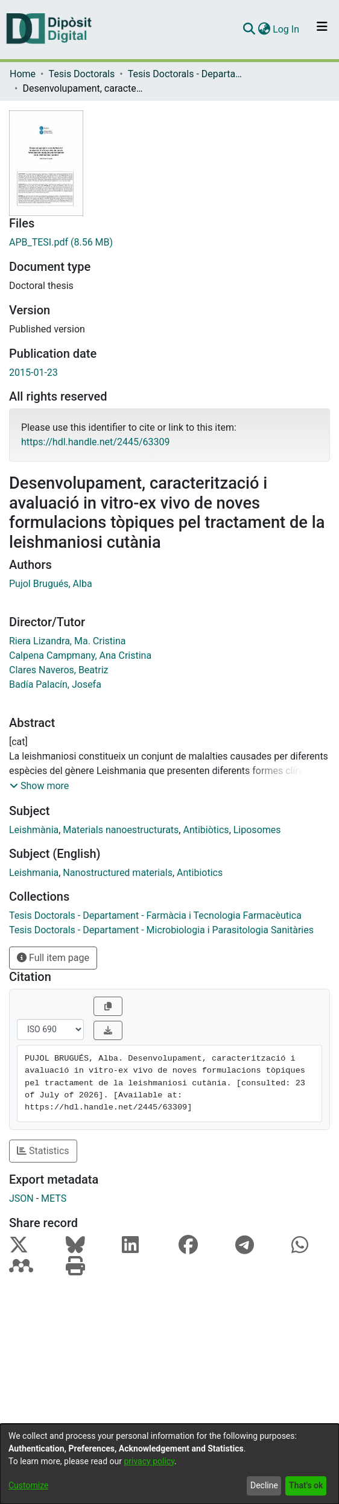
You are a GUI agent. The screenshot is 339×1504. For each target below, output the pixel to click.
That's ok (306, 1485)
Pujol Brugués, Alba (50, 583)
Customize (28, 1485)
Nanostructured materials (118, 872)
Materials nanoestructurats (121, 830)
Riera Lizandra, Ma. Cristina (67, 641)
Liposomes (257, 830)
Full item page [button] (53, 957)
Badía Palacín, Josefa (55, 684)
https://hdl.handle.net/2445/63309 (95, 442)
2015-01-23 (33, 372)
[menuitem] (263, 29)
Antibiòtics (206, 830)
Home (23, 74)
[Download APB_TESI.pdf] (169, 242)
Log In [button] (286, 29)
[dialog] (169, 1464)
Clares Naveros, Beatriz (59, 670)
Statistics (43, 1151)
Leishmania (34, 872)
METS (53, 1198)
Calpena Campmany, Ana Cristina (80, 655)
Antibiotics (200, 872)
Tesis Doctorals (81, 74)
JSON (21, 1198)
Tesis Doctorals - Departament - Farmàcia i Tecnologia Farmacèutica (188, 74)
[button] (39, 786)
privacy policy (149, 1461)
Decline (264, 1485)
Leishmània (34, 830)
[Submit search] (248, 29)
